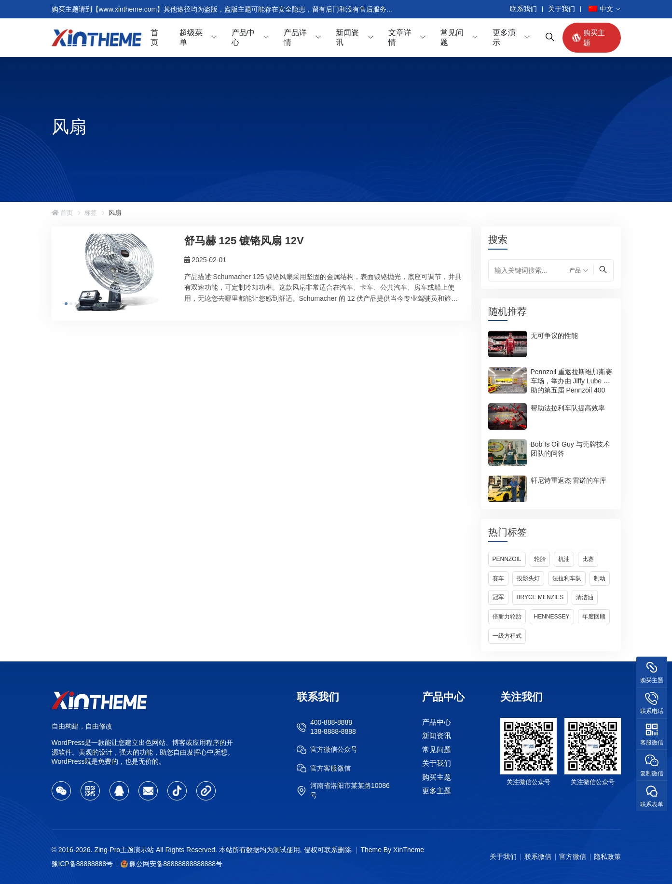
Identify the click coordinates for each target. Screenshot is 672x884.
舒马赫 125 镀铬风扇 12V (244, 241)
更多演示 (504, 37)
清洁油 (584, 597)
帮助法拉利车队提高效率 (568, 407)
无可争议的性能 (554, 335)
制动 (599, 578)
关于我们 (561, 9)
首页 (154, 37)
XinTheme (408, 850)
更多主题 (436, 790)
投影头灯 (528, 578)
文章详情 (399, 37)
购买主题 (588, 37)
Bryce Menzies (540, 597)
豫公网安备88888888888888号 (175, 864)
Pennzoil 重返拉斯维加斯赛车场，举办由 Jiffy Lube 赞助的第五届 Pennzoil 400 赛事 (572, 385)
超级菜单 (191, 37)
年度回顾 (593, 616)
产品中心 (243, 37)
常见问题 (452, 37)
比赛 (588, 559)
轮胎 (540, 559)
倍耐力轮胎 (507, 616)
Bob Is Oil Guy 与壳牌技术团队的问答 (570, 448)
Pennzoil (507, 559)
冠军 (498, 597)
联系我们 (523, 9)
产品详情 (295, 37)
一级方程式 (507, 635)
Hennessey (552, 616)
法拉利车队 (566, 578)
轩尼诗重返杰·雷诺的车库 (569, 480)
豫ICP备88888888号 (82, 864)
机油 (564, 559)
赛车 (498, 578)
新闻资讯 (347, 37)
